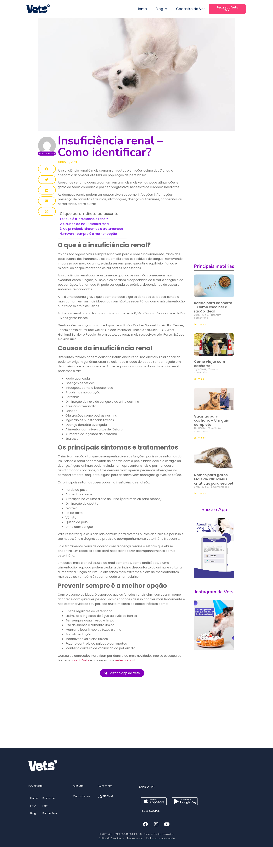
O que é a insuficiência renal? (85, 219)
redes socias (124, 660)
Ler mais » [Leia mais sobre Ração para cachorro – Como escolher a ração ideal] (200, 324)
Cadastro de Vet (190, 8)
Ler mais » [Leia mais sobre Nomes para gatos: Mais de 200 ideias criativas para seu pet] (200, 493)
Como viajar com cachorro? (209, 363)
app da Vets (80, 660)
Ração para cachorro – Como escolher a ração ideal (213, 307)
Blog (161, 9)
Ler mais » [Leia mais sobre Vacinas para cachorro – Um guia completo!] (200, 437)
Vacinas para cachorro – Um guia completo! (211, 420)
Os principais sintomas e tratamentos (93, 228)
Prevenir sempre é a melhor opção (90, 234)
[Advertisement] (122, 717)
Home (141, 8)
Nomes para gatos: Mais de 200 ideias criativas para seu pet (213, 479)
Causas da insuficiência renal (86, 224)
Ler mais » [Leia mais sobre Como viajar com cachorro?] (200, 379)
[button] (47, 169)
